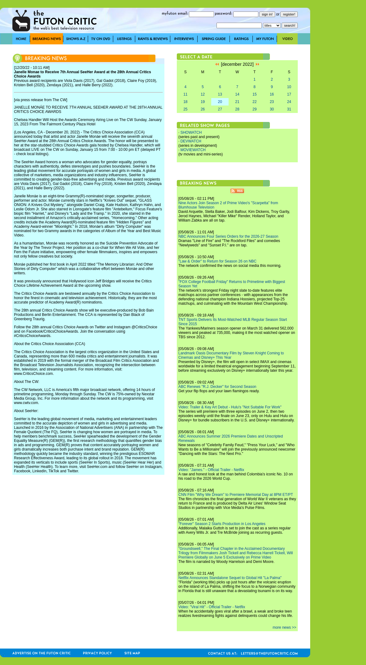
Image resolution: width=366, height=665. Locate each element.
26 (203, 109)
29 (254, 109)
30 (272, 109)
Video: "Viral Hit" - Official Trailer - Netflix (211, 607)
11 (185, 94)
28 (237, 109)
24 (289, 102)
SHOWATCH (191, 132)
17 (289, 94)
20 (220, 102)
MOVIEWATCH (193, 150)
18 (185, 102)
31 (289, 109)
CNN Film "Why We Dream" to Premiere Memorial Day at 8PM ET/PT (235, 494)
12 (203, 94)
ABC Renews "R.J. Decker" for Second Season (217, 386)
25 (185, 109)
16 (272, 94)
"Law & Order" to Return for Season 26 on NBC (217, 261)
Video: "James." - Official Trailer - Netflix (211, 470)
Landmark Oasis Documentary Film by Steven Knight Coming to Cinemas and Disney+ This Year (231, 355)
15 (254, 94)
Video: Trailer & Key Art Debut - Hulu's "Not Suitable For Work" (230, 407)
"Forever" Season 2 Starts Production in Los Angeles (222, 524)
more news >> (284, 627)
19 (203, 102)
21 (237, 102)
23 (272, 102)
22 (254, 102)
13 (220, 94)
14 (237, 94)
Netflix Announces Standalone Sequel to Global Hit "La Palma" (230, 578)
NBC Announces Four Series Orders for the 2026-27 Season (228, 236)
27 (220, 109)
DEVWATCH (191, 141)
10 (289, 87)
